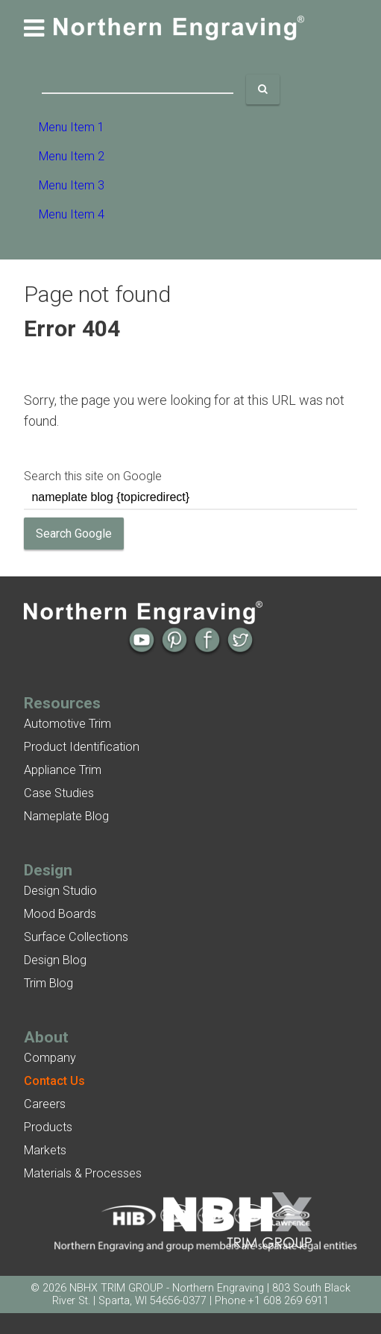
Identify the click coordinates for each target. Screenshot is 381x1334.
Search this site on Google (93, 476)
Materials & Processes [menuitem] (83, 1173)
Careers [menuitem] (45, 1104)
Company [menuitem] (50, 1058)
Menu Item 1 (71, 127)
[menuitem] (54, 1081)
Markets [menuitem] (45, 1150)
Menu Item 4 (71, 214)
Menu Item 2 (71, 156)
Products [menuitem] (48, 1127)
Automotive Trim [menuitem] (67, 724)
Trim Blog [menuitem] (48, 983)
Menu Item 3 (71, 185)
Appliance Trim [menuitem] (62, 770)
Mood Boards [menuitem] (60, 914)
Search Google (74, 533)
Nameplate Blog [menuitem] (66, 816)
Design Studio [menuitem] (60, 891)
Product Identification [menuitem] (81, 747)
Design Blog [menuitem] (55, 960)
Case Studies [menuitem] (59, 793)
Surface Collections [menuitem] (76, 937)
